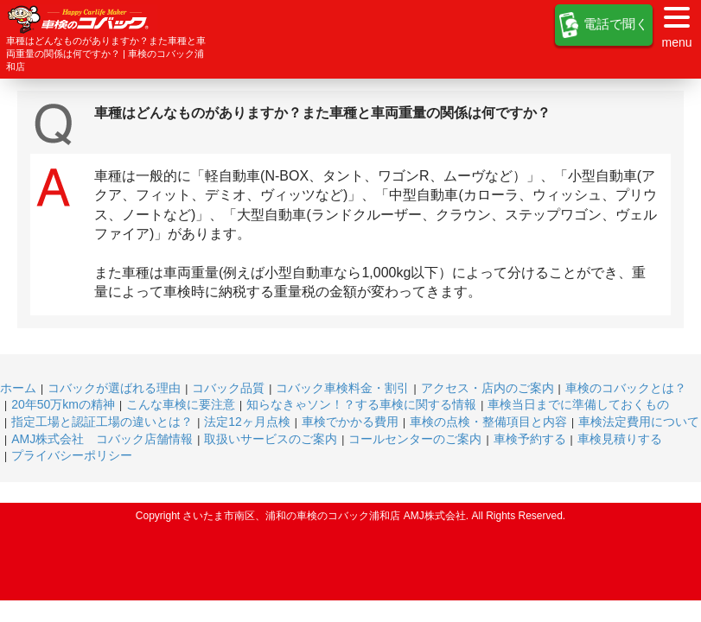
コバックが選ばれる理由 (114, 388)
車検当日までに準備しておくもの (578, 404)
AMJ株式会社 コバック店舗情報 (102, 439)
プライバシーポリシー (71, 455)
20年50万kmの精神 (63, 404)
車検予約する (530, 439)
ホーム (18, 388)
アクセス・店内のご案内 (487, 388)
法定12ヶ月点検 (247, 421)
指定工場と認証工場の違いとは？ (102, 421)
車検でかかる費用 (350, 421)
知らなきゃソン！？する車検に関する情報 (361, 404)
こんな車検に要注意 (180, 404)
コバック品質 (228, 388)
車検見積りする (619, 439)
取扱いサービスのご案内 (270, 439)
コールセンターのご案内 (414, 439)
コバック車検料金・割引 (342, 388)
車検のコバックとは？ (625, 388)
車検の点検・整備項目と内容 (488, 421)
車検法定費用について (638, 421)
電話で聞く (603, 25)
